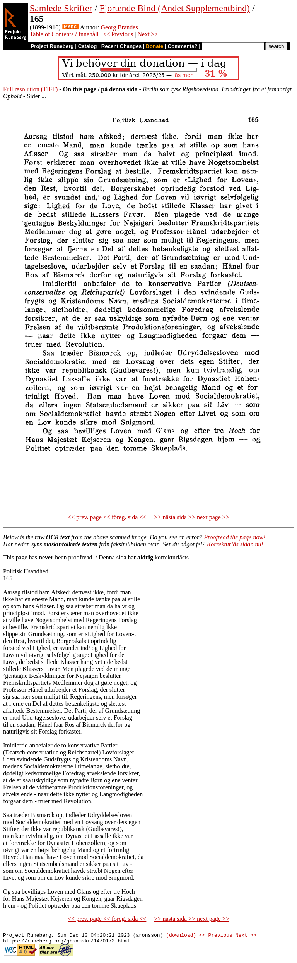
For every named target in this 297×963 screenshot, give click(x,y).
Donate (154, 46)
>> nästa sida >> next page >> (191, 517)
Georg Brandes (119, 27)
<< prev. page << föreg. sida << (107, 517)
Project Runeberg (52, 46)
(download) (181, 935)
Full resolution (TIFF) (30, 89)
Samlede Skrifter (61, 8)
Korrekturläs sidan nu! (235, 544)
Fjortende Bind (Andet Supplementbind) (174, 8)
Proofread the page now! (234, 537)
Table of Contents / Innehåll (64, 34)
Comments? (183, 46)
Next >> (147, 34)
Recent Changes (121, 46)
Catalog (87, 46)
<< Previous (118, 34)
